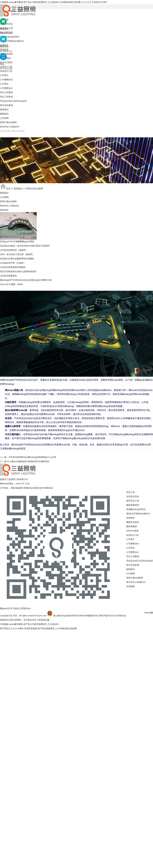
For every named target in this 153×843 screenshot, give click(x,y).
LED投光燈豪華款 (8, 276)
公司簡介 (4, 75)
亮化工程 (130, 492)
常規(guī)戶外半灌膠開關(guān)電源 (17, 241)
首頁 (8, 188)
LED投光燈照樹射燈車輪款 (13, 267)
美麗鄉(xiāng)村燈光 (136, 509)
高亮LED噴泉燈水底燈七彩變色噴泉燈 (18, 271)
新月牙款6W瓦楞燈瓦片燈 (12, 237)
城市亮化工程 (132, 500)
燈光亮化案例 (6, 105)
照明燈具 (130, 518)
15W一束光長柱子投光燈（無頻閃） (17, 254)
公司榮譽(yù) (6, 88)
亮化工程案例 (6, 92)
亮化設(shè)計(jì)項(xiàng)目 (13, 101)
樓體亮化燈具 (132, 522)
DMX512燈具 (132, 530)
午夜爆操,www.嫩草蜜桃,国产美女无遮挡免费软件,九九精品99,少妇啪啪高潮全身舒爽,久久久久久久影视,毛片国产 (53, 2)
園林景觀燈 (131, 526)
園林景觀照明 (132, 505)
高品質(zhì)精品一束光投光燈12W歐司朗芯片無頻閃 (24, 246)
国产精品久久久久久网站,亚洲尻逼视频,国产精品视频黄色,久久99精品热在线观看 (38, 628)
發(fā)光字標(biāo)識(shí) (138, 513)
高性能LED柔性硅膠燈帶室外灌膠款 (17, 258)
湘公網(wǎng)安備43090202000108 (70, 615)
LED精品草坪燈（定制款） (13, 263)
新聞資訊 (4, 109)
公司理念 (4, 84)
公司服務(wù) (6, 79)
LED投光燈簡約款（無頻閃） (14, 250)
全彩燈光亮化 (132, 496)
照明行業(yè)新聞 (8, 122)
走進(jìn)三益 (6, 71)
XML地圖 (148, 612)
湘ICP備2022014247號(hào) (112, 615)
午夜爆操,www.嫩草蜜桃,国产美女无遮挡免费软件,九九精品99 (29, 624)
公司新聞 (4, 118)
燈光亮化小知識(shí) (9, 126)
